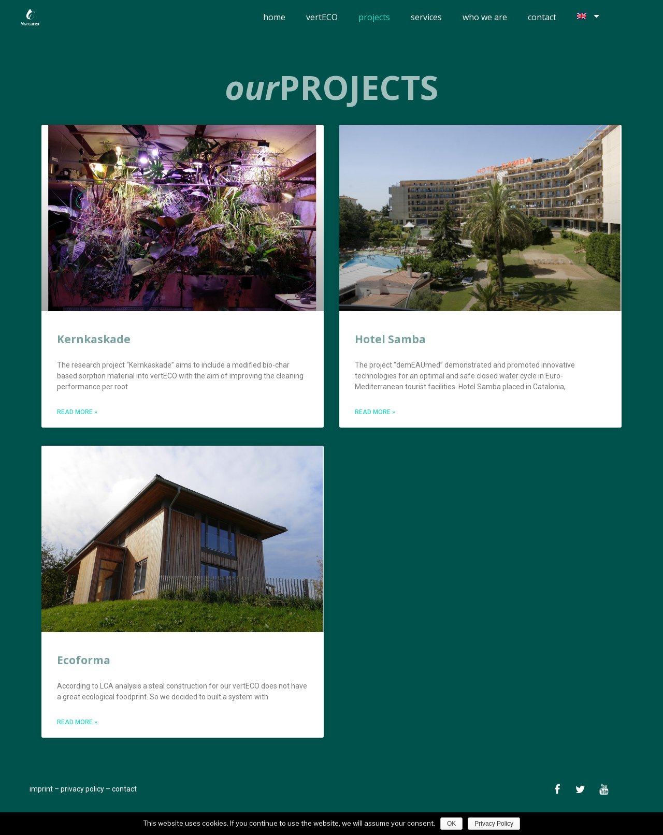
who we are (485, 17)
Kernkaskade (94, 339)
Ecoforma (83, 659)
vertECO (322, 17)
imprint (41, 788)
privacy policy (82, 788)
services (426, 17)
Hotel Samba (390, 339)
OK (451, 823)
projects (374, 17)
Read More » (77, 412)
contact (542, 17)
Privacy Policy (493, 823)
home (274, 17)
